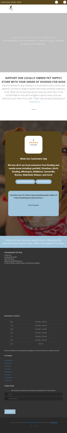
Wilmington (26, 171)
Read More (34, 102)
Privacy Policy (26, 422)
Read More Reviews (25, 182)
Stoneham (46, 168)
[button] (30, 221)
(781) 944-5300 (9, 259)
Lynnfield (35, 168)
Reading (51, 165)
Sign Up (10, 411)
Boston (18, 175)
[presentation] (15, 404)
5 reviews (33, 145)
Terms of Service (36, 422)
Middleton (38, 171)
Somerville (49, 171)
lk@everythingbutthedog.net (13, 261)
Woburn (37, 175)
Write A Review (44, 182)
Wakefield (28, 175)
